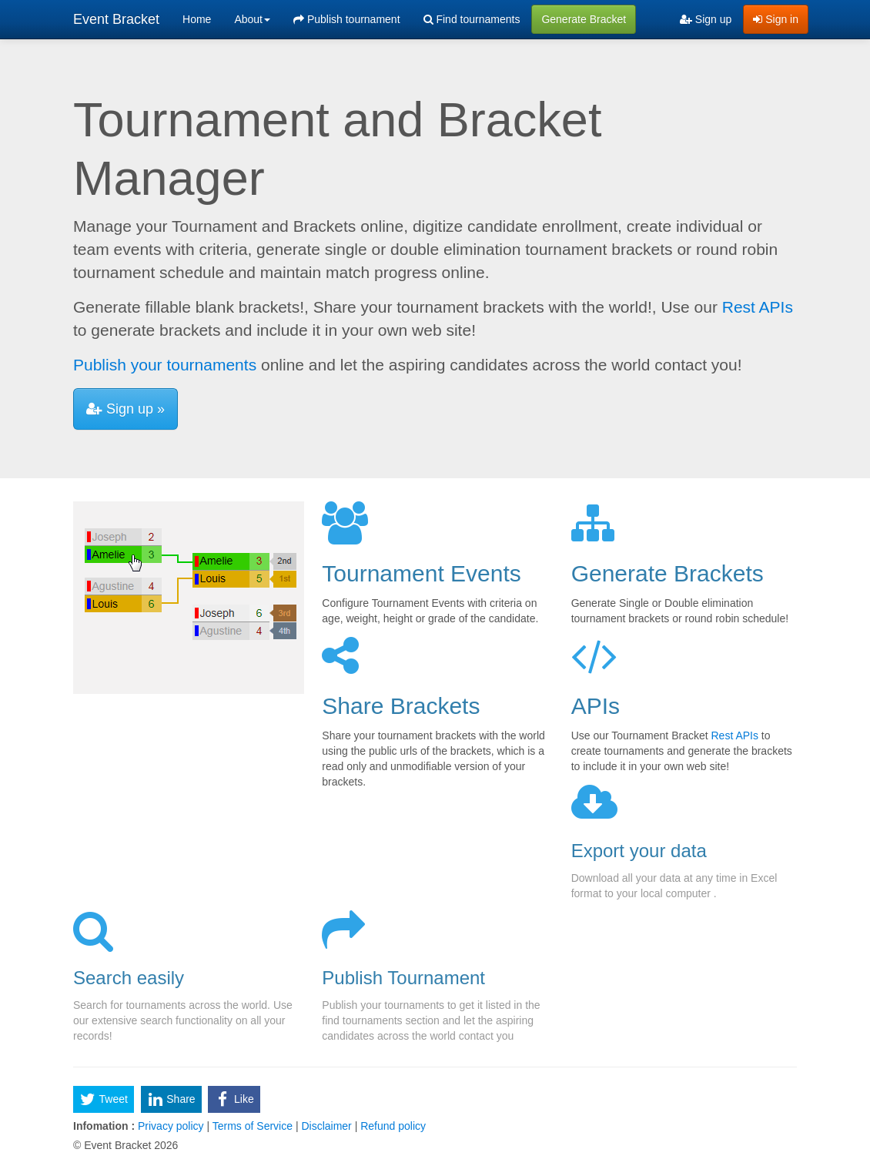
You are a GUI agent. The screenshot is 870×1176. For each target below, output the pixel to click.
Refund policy (391, 1126)
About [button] (252, 19)
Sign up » (125, 409)
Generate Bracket (583, 19)
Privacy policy (170, 1126)
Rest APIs (757, 307)
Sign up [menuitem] (705, 19)
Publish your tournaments (164, 365)
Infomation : (104, 1126)
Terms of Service (252, 1126)
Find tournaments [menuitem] (471, 19)
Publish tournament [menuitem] (346, 19)
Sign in (775, 19)
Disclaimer (327, 1126)
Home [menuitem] (196, 19)
